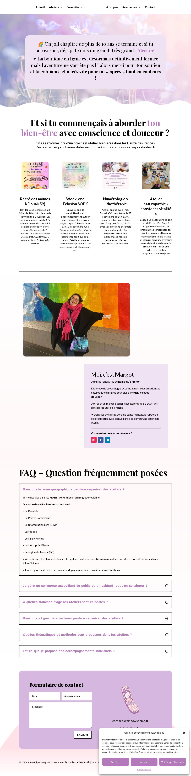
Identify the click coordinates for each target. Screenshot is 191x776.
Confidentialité (144, 769)
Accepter (116, 761)
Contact (149, 7)
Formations (75, 7)
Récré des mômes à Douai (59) (35, 201)
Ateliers (55, 7)
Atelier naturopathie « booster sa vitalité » (155, 206)
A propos (111, 7)
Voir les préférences (172, 761)
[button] (184, 732)
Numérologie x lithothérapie (115, 201)
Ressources (128, 7)
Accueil (41, 7)
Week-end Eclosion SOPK (75, 201)
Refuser (144, 761)
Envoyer (82, 735)
